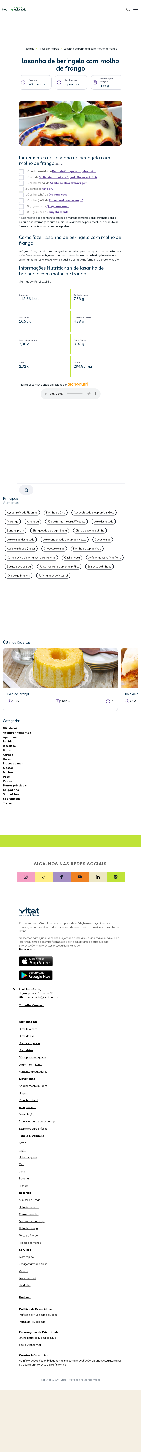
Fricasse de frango (30, 1242)
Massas (8, 768)
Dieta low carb (28, 1029)
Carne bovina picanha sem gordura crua (31, 557)
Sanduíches (11, 794)
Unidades (25, 1285)
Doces (7, 759)
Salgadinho (11, 790)
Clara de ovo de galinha (89, 530)
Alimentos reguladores (33, 1071)
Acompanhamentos (17, 732)
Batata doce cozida (19, 566)
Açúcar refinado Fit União (22, 512)
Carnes (8, 754)
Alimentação (28, 1022)
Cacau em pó (103, 539)
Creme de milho (29, 1214)
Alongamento (27, 1107)
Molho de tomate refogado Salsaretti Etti (68, 177)
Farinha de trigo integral (53, 575)
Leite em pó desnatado (20, 539)
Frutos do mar (13, 763)
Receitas (29, 48)
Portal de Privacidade (32, 1322)
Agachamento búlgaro (33, 1086)
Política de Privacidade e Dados (38, 1315)
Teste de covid (27, 1278)
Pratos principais (49, 48)
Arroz (22, 1143)
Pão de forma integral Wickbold (66, 521)
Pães (6, 776)
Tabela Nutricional (32, 1136)
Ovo (21, 1164)
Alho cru (47, 189)
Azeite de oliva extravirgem (69, 183)
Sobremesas (11, 798)
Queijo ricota (72, 557)
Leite (22, 1171)
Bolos (7, 750)
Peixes (7, 781)
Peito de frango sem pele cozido (74, 171)
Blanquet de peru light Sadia (50, 530)
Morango (12, 521)
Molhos (8, 772)
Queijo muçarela (58, 206)
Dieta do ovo (27, 1036)
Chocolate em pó (54, 548)
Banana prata (15, 530)
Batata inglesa (28, 1157)
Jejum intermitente (30, 1064)
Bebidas (8, 741)
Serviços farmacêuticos (33, 1264)
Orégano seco (57, 194)
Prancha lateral (28, 1100)
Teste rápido (26, 1257)
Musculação (26, 1114)
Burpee (23, 1093)
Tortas (7, 803)
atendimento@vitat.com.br (41, 997)
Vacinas (23, 1271)
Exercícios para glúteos (33, 1128)
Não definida (11, 728)
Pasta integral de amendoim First (59, 566)
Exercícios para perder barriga (37, 1121)
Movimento (27, 1079)
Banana (24, 1178)
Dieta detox (26, 1050)
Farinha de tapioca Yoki (87, 548)
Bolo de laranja (28, 1228)
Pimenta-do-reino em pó (66, 200)
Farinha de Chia (55, 512)
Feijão (22, 1150)
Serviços (25, 1249)
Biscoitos (9, 746)
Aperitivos (10, 737)
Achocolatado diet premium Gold (94, 512)
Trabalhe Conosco (31, 1005)
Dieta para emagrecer (32, 1057)
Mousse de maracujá (32, 1221)
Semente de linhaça (99, 566)
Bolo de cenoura (29, 1207)
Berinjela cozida (58, 212)
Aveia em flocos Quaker (21, 548)
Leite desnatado (103, 521)
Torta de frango (28, 1235)
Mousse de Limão (29, 1200)
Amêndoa (33, 521)
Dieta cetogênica (29, 1043)
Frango (23, 1185)
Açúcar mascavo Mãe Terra (104, 557)
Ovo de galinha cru (18, 575)
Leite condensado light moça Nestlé (64, 539)
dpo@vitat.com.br (30, 1345)
